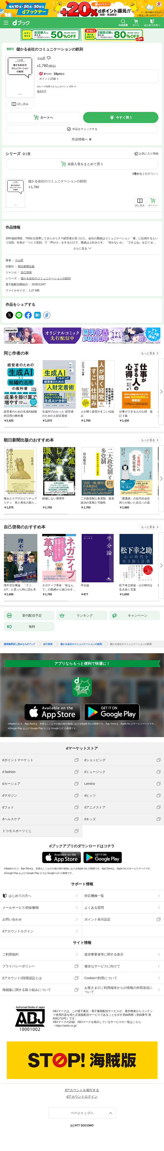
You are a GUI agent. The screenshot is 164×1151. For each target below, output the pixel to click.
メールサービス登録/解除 (20, 907)
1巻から (137, 173)
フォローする (48, 58)
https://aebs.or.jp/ (66, 1025)
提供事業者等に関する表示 (103, 954)
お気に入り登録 (148, 153)
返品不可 (41, 91)
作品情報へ (80, 139)
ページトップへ (82, 1113)
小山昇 (41, 58)
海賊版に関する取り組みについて (26, 990)
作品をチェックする (84, 129)
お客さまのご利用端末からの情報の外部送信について (118, 990)
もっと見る (148, 353)
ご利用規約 (10, 954)
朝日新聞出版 (26, 266)
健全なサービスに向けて (102, 966)
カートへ (46, 117)
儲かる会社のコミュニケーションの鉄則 (57, 181)
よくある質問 (94, 907)
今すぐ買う (124, 117)
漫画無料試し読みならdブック (19, 644)
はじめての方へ (16, 895)
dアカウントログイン (17, 931)
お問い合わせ (12, 919)
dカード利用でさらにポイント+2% (55, 86)
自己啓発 (26, 272)
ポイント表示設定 (97, 919)
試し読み (23, 104)
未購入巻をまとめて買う (85, 164)
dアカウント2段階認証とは (22, 978)
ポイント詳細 (47, 78)
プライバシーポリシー (18, 966)
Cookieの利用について (100, 978)
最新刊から (151, 173)
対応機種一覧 (94, 896)
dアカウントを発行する (82, 1090)
